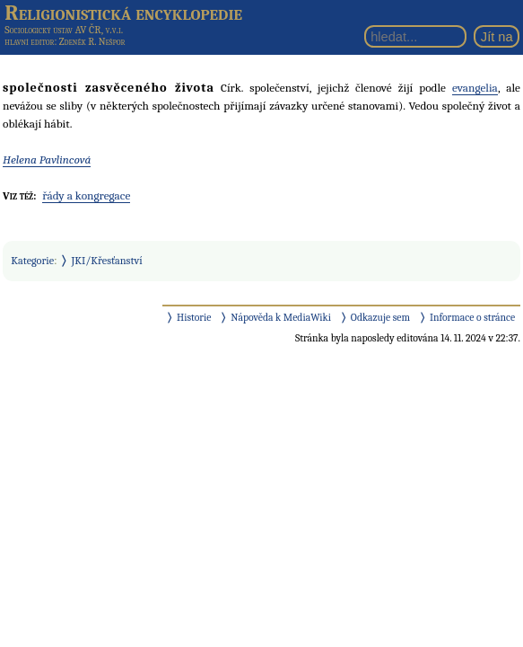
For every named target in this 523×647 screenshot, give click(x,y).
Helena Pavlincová (47, 159)
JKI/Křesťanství (107, 260)
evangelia (475, 87)
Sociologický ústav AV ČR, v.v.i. (63, 29)
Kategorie (32, 260)
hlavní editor (29, 42)
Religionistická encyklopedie (123, 12)
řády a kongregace (86, 195)
